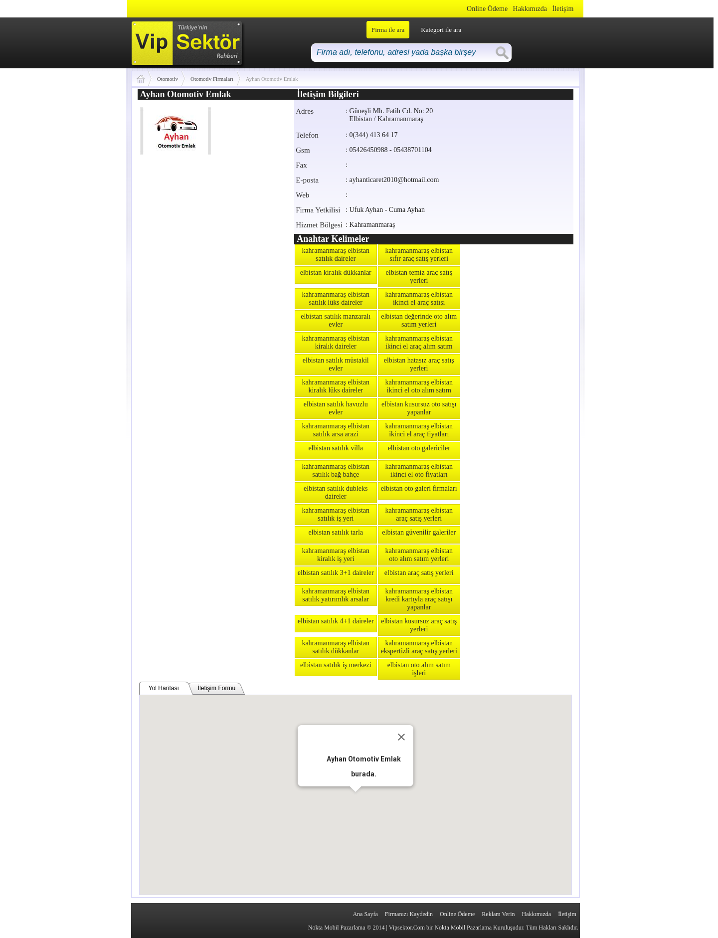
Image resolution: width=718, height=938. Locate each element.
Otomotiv (167, 79)
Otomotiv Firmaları (211, 79)
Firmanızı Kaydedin (409, 914)
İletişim (563, 8)
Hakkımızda (530, 8)
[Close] (401, 737)
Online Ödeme (487, 8)
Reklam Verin (498, 914)
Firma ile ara (387, 29)
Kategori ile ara (441, 29)
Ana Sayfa (365, 914)
